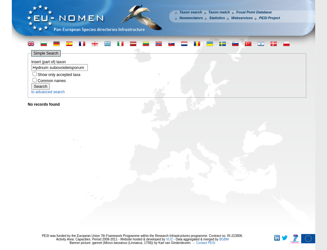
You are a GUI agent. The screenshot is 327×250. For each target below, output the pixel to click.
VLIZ (169, 239)
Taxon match (219, 12)
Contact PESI (205, 243)
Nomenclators (191, 18)
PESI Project (269, 18)
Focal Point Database (254, 12)
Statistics (217, 18)
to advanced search (48, 92)
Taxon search (190, 12)
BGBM (224, 239)
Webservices (242, 18)
